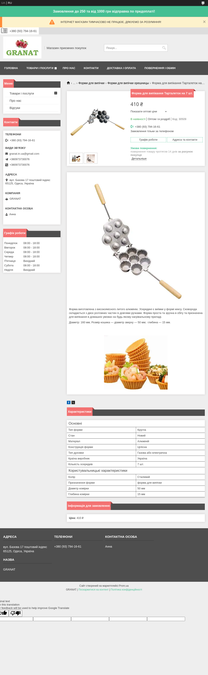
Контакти (91, 68)
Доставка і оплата (121, 68)
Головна (11, 68)
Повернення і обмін (160, 68)
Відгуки (15, 108)
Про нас (69, 68)
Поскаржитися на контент (93, 589)
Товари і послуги (39, 68)
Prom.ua (124, 585)
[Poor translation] (15, 613)
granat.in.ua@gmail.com (24, 153)
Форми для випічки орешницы (128, 83)
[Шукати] (164, 48)
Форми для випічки (92, 83)
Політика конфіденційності (126, 589)
